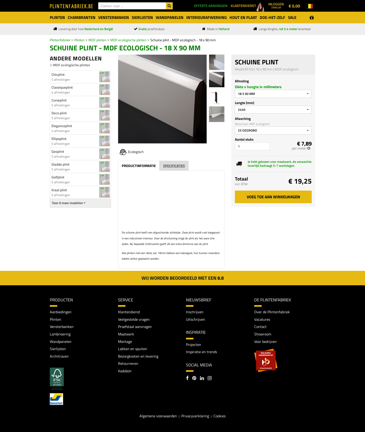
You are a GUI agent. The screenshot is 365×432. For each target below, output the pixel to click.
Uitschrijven (195, 319)
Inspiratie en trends (201, 352)
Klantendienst (129, 312)
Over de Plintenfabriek (272, 312)
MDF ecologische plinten (128, 40)
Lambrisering (60, 334)
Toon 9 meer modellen (68, 203)
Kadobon (125, 371)
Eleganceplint (61, 126)
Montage (125, 341)
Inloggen (276, 5)
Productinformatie (139, 165)
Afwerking (243, 118)
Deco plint (59, 113)
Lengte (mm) (244, 102)
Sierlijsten (58, 349)
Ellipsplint (58, 138)
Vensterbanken (62, 326)
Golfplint (57, 177)
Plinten (79, 40)
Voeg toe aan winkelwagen (273, 197)
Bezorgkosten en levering (138, 356)
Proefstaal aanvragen (135, 326)
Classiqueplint (62, 87)
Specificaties (174, 165)
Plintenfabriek (60, 40)
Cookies (219, 416)
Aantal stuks (244, 139)
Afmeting (242, 81)
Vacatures (262, 319)
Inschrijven (194, 312)
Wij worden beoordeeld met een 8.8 (183, 278)
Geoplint (57, 151)
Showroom (262, 334)
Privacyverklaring (195, 416)
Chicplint (57, 74)
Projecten (193, 344)
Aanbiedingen (60, 312)
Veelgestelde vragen (134, 319)
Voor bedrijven (265, 341)
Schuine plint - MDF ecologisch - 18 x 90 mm (183, 40)
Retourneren (128, 363)
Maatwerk (126, 334)
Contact (260, 326)
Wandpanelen (60, 341)
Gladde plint (60, 164)
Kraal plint (59, 190)
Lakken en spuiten (132, 349)
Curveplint (59, 100)
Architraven (59, 356)
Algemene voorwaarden (158, 416)
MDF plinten (97, 40)
